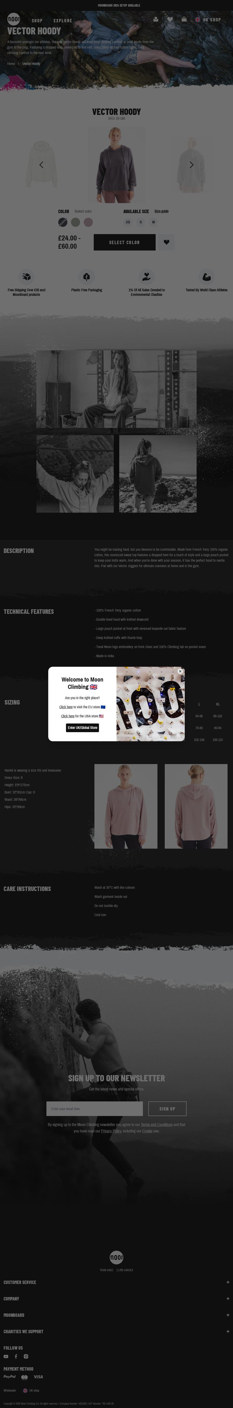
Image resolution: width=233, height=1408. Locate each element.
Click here (66, 707)
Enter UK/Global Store (82, 728)
